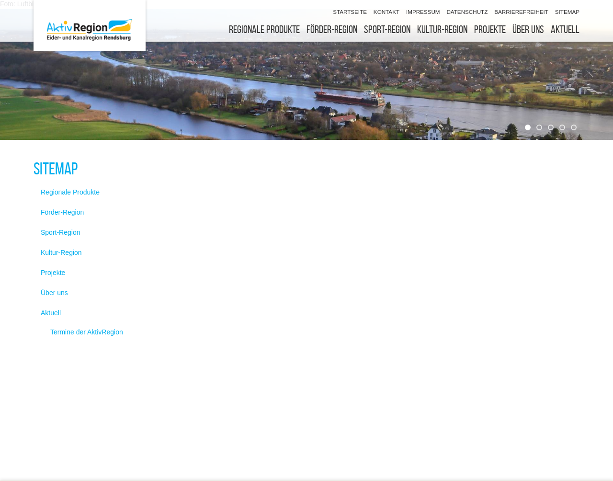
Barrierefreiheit (521, 12)
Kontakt (386, 12)
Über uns (528, 29)
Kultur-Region (442, 29)
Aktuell (565, 29)
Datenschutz (467, 12)
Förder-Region (331, 29)
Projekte (490, 29)
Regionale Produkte (264, 29)
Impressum (423, 12)
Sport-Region (387, 29)
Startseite (350, 12)
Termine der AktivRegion (86, 332)
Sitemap (567, 12)
